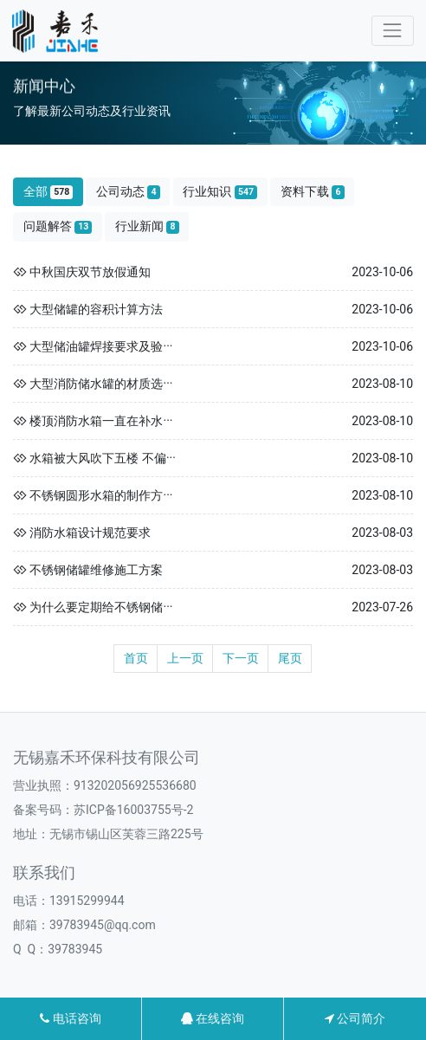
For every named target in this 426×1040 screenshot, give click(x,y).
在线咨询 (212, 1018)
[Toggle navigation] (392, 31)
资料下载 (313, 191)
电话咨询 (70, 1018)
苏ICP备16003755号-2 (133, 810)
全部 (48, 191)
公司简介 (355, 1018)
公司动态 (128, 191)
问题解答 (58, 226)
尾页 (290, 658)
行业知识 (220, 191)
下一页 (241, 658)
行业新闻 (147, 226)
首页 (136, 658)
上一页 (185, 658)
